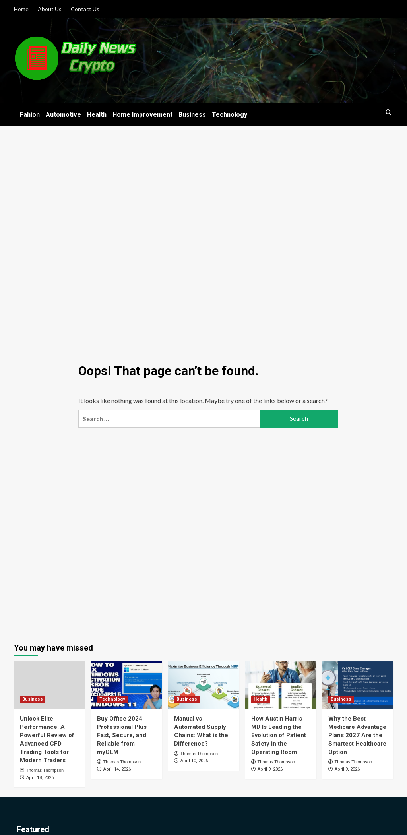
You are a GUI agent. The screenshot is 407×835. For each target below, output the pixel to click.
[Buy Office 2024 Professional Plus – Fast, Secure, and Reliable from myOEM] (126, 685)
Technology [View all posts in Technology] (112, 699)
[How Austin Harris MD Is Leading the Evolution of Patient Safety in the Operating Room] (280, 685)
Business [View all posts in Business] (32, 699)
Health (97, 114)
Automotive (63, 114)
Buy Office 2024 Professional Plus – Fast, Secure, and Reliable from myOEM (124, 735)
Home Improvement (142, 114)
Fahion (30, 114)
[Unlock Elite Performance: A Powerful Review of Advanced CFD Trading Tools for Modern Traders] (49, 685)
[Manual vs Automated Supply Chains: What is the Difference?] (203, 685)
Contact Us (85, 9)
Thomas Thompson (45, 770)
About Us (50, 9)
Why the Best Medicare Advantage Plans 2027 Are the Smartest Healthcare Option (357, 735)
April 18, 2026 (40, 777)
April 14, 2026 (117, 769)
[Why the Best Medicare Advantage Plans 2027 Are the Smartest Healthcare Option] (357, 685)
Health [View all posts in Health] (260, 699)
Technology (229, 114)
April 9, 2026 (270, 769)
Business (192, 114)
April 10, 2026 (194, 760)
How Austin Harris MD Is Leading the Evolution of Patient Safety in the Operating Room (278, 735)
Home (21, 9)
